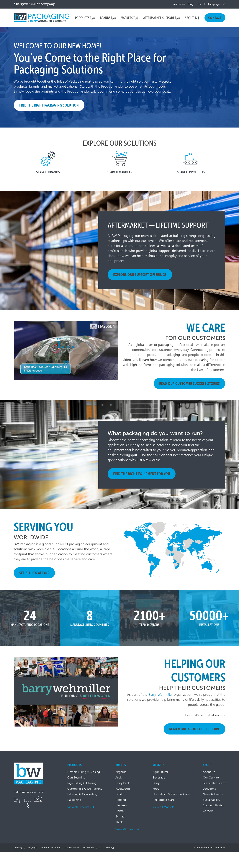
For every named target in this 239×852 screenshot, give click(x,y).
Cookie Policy (72, 847)
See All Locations (34, 572)
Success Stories (213, 805)
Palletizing (74, 800)
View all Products (79, 807)
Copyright (32, 847)
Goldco (120, 794)
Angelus (120, 772)
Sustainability (211, 800)
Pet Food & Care (164, 800)
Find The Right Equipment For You (141, 473)
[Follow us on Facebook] (38, 799)
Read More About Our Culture (194, 729)
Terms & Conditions (51, 847)
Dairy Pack (122, 783)
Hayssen (121, 805)
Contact (215, 18)
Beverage (159, 777)
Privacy (18, 847)
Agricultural (160, 772)
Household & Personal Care (171, 794)
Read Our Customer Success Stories (189, 383)
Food (156, 788)
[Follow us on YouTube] (27, 805)
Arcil (118, 777)
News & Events (213, 794)
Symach (120, 816)
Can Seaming (76, 777)
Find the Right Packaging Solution (49, 105)
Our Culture (211, 777)
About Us (209, 772)
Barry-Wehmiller (160, 695)
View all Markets (163, 807)
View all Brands (125, 829)
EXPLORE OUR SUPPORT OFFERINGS (140, 274)
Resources (179, 4)
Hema (119, 811)
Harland (120, 800)
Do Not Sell (88, 847)
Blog (190, 4)
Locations (209, 788)
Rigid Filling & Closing (81, 783)
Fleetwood (122, 788)
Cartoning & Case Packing (84, 788)
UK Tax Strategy (106, 847)
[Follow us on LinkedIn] (17, 799)
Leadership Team (214, 783)
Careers (208, 811)
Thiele (119, 822)
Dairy (156, 783)
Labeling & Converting (82, 794)
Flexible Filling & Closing (83, 772)
